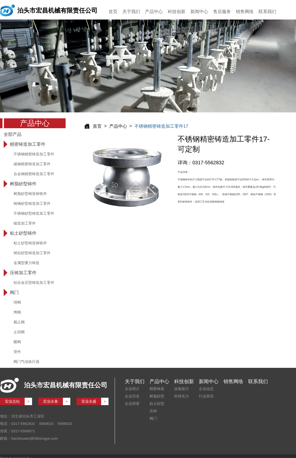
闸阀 (17, 312)
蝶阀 (17, 342)
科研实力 (181, 396)
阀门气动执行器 (26, 361)
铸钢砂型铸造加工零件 (32, 203)
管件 (17, 352)
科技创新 (176, 11)
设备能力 (181, 389)
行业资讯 (206, 396)
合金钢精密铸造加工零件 (34, 174)
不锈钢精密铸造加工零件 (34, 154)
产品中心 (154, 11)
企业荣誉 (132, 403)
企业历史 (132, 396)
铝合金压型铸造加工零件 (34, 282)
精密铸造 (156, 389)
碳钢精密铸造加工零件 (32, 164)
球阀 (17, 302)
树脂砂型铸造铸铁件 (30, 193)
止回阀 (19, 332)
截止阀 (19, 322)
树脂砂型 (156, 396)
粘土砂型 (156, 403)
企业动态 (206, 389)
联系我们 (267, 11)
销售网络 (245, 11)
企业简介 (132, 389)
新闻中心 (199, 11)
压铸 (153, 411)
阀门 (153, 418)
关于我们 (131, 11)
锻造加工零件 (25, 223)
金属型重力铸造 (26, 263)
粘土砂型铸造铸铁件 (30, 243)
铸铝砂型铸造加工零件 (32, 253)
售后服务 (222, 11)
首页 (113, 11)
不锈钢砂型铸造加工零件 (34, 213)
